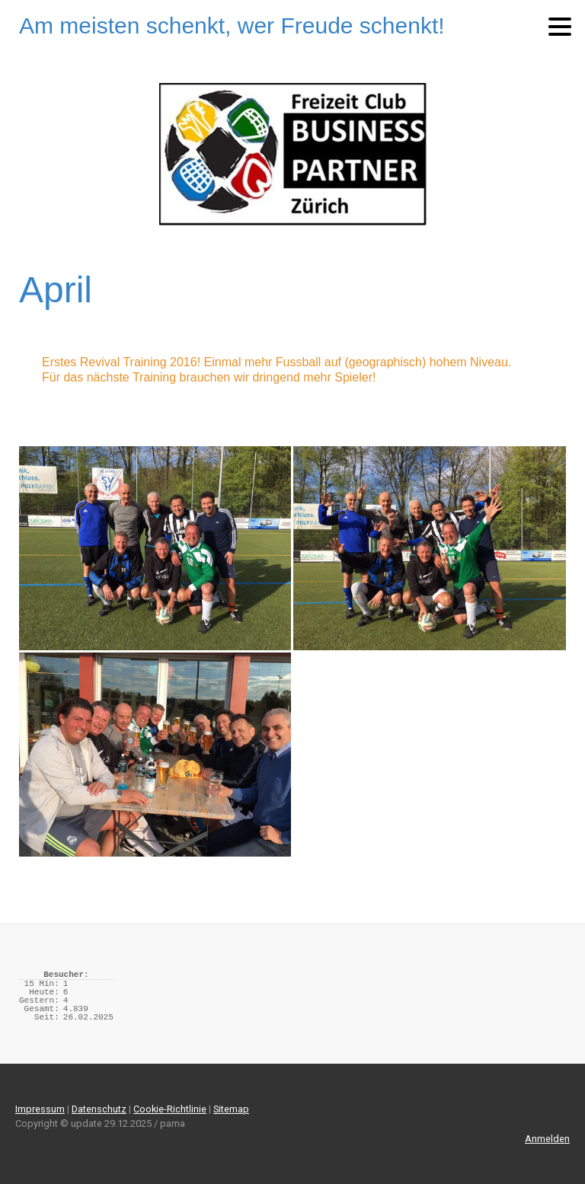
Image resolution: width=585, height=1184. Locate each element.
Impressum (40, 1109)
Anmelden (547, 1138)
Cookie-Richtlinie (169, 1109)
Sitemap (231, 1109)
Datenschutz (99, 1109)
